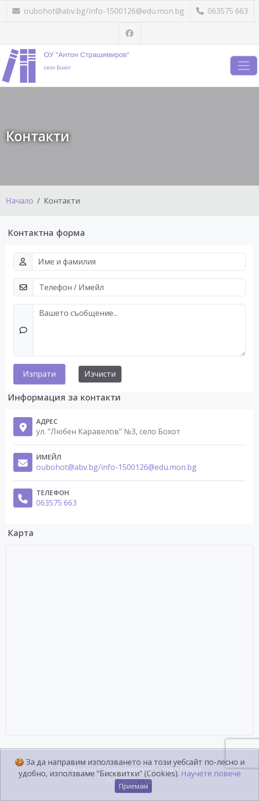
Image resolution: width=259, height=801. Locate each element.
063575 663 (222, 11)
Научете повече (211, 773)
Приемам (133, 786)
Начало (19, 200)
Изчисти (100, 374)
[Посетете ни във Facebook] (129, 33)
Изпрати (39, 374)
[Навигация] (243, 65)
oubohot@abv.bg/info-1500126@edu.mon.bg (98, 11)
